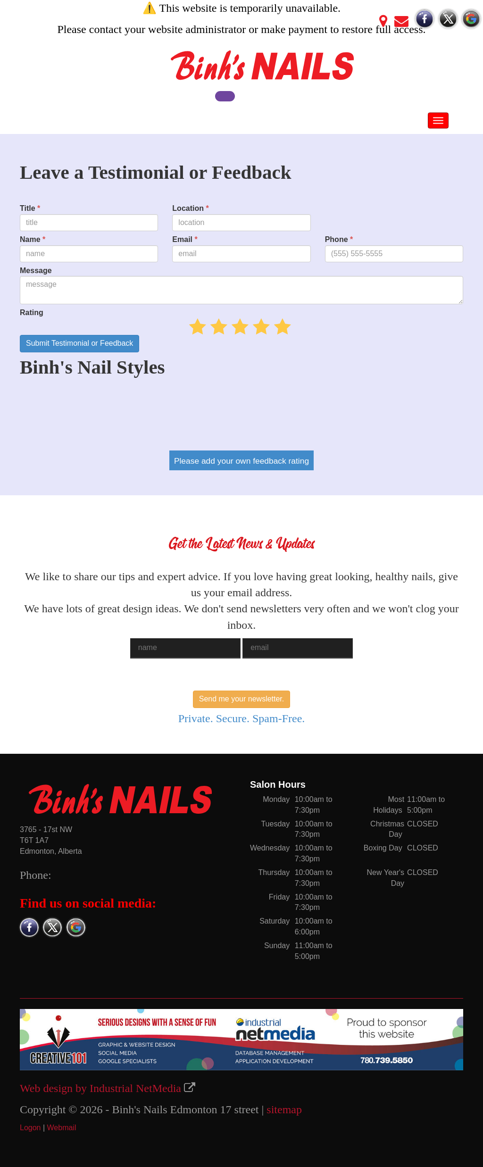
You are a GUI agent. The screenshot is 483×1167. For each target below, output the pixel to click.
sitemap (284, 1109)
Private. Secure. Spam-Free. (241, 718)
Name (32, 239)
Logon (30, 1128)
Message (36, 271)
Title (30, 208)
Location (190, 208)
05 (193, 326)
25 (235, 326)
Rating (31, 312)
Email (184, 239)
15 (214, 326)
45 (278, 326)
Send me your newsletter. (241, 699)
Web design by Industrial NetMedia (100, 1088)
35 (256, 326)
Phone (339, 239)
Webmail (61, 1128)
